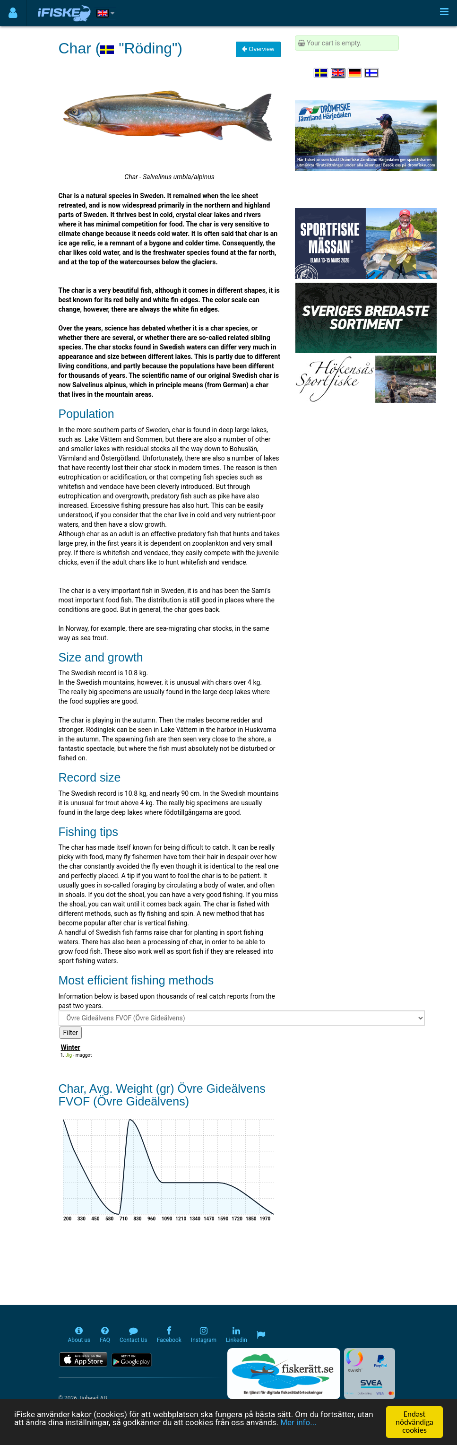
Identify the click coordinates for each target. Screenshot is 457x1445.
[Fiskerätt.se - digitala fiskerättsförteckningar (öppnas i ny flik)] (283, 1373)
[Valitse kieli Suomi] (371, 73)
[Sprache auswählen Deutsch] (355, 73)
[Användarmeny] (13, 13)
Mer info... (298, 1423)
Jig (69, 1055)
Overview (258, 48)
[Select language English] (338, 73)
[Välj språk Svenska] (321, 73)
